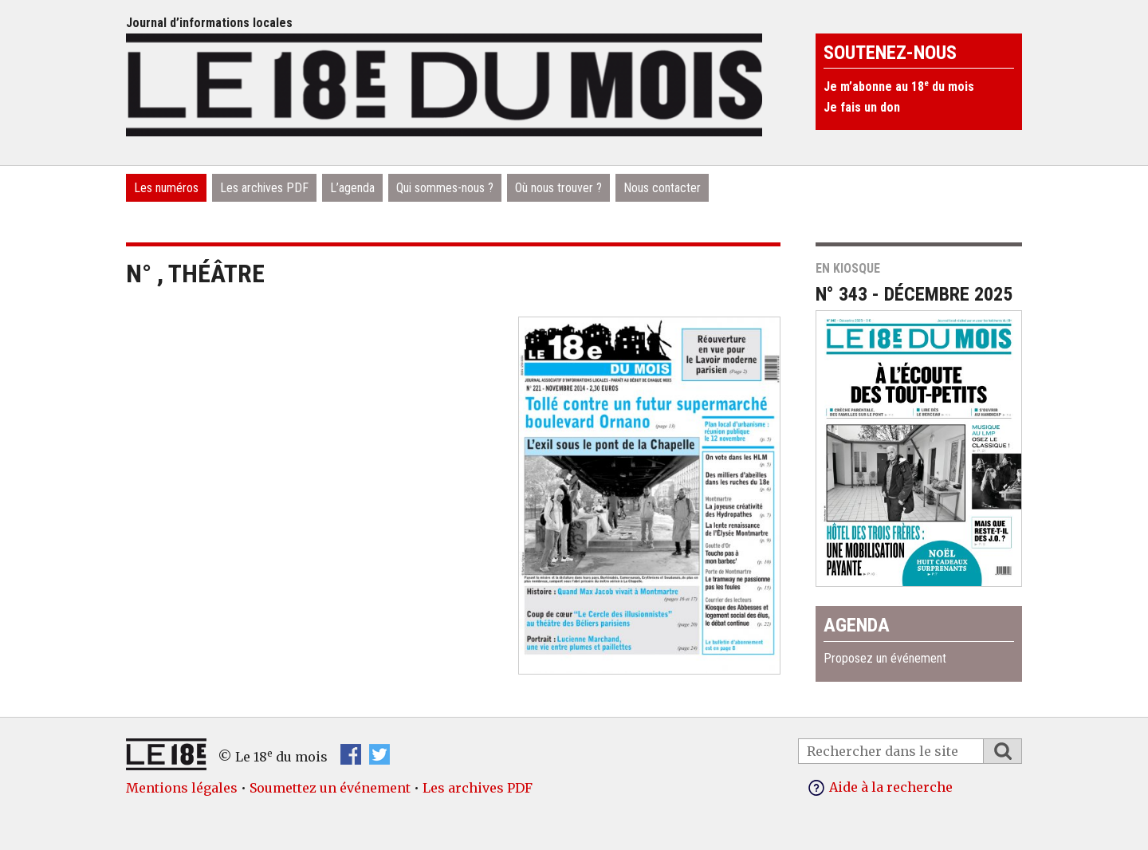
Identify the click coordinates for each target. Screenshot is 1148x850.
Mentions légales (182, 788)
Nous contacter (662, 187)
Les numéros (166, 187)
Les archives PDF (264, 187)
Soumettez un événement (330, 788)
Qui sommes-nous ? (444, 187)
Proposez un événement (885, 658)
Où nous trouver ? (558, 187)
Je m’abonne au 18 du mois (899, 86)
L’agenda (352, 187)
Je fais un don (862, 107)
